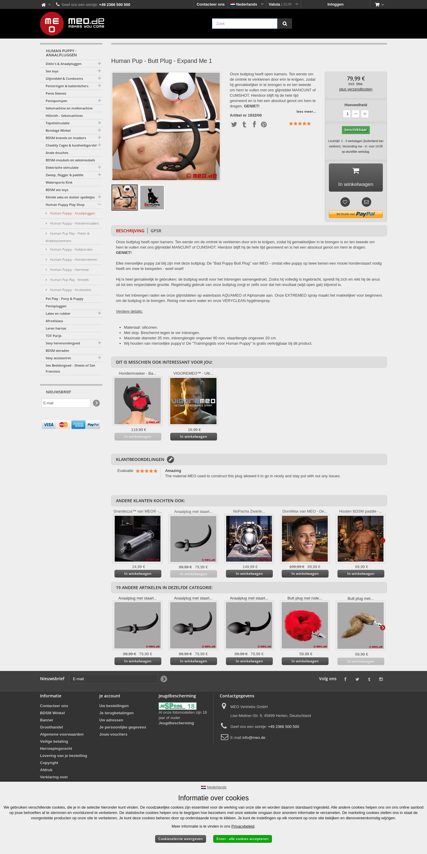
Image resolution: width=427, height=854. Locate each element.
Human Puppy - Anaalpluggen (72, 213)
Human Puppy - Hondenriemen (73, 259)
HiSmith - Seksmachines (64, 115)
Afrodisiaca (54, 321)
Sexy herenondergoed (63, 343)
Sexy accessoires (58, 358)
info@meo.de (253, 738)
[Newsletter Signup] (96, 403)
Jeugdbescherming (176, 724)
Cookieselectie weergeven (180, 838)
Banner (46, 721)
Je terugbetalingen (116, 714)
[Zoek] (284, 23)
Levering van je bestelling (63, 756)
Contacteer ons (211, 4)
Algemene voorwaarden (62, 735)
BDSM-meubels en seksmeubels (70, 160)
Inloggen (336, 4)
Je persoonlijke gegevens (122, 728)
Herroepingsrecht (56, 749)
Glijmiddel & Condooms (64, 78)
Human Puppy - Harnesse (69, 269)
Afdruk (46, 771)
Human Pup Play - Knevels (69, 279)
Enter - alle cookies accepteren (242, 838)
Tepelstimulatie (57, 123)
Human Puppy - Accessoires (70, 289)
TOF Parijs (53, 335)
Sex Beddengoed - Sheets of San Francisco (70, 368)
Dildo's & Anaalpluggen (64, 63)
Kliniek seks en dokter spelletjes (70, 197)
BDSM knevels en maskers (66, 138)
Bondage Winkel (58, 130)
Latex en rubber (58, 313)
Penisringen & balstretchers (67, 86)
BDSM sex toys (57, 189)
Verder (382, 541)
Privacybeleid (242, 826)
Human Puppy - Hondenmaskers (74, 223)
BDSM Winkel (52, 714)
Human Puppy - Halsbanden (71, 249)
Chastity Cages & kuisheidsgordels (72, 145)
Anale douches (57, 152)
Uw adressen (111, 721)
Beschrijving (130, 231)
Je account (109, 696)
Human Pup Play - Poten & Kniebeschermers (68, 237)
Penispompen (56, 100)
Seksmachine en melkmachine (69, 108)
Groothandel (51, 728)
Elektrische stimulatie (62, 167)
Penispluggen (56, 306)
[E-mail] (66, 403)
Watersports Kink (59, 182)
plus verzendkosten (355, 89)
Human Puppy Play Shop (65, 204)
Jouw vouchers (113, 735)
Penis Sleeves (56, 93)
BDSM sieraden (57, 350)
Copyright (49, 763)
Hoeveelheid (356, 105)
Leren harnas (56, 328)
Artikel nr (238, 115)
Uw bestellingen (114, 706)
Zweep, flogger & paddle (64, 175)
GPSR (156, 231)
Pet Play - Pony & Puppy (64, 298)
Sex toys (52, 71)
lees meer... (306, 111)
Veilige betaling (54, 742)
